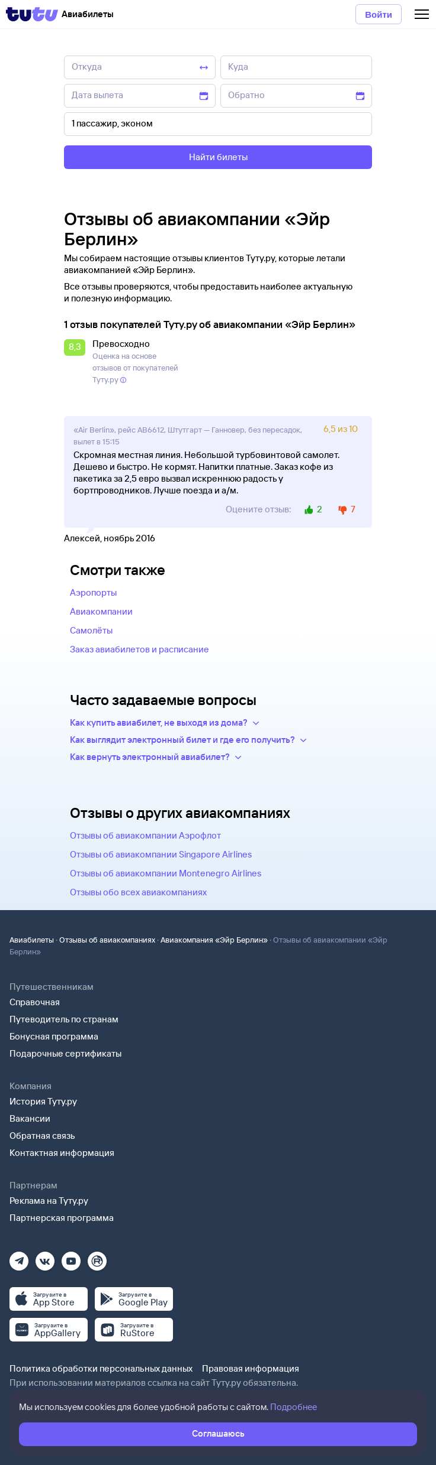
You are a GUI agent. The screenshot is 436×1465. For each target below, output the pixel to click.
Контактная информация (61, 1152)
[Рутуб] (97, 1257)
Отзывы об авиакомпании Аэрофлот (145, 835)
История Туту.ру (43, 1101)
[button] (77, 362)
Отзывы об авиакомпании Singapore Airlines (161, 854)
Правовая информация (250, 1368)
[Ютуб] (71, 1257)
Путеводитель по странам (63, 1019)
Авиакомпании (101, 611)
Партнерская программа (61, 1217)
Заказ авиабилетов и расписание (139, 649)
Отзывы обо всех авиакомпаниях (138, 892)
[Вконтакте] (45, 1257)
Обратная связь (42, 1135)
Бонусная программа (53, 1036)
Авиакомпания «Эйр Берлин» (214, 939)
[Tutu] (32, 14)
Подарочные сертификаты (65, 1053)
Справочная (34, 1002)
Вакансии (29, 1118)
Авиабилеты (31, 939)
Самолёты (91, 630)
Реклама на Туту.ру (48, 1200)
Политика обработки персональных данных (101, 1368)
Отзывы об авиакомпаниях (107, 939)
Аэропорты (93, 592)
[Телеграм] (18, 1257)
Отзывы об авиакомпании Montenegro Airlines (165, 873)
